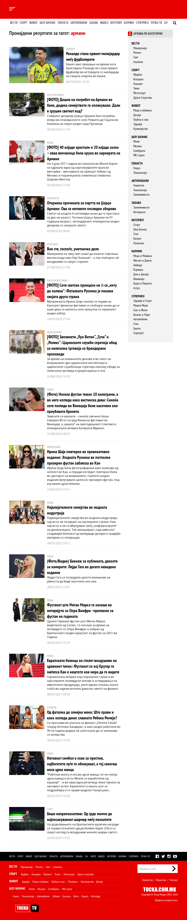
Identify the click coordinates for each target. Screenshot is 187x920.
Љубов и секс (141, 119)
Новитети (138, 185)
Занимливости (141, 194)
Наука (136, 168)
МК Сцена (138, 155)
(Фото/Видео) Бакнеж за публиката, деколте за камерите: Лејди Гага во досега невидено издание (82, 566)
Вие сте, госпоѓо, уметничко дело (73, 249)
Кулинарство (140, 129)
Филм (136, 141)
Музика (137, 146)
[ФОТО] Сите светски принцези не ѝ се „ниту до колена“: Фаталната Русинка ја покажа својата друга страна (81, 290)
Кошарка (138, 79)
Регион (137, 52)
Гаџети (137, 328)
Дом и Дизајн (141, 274)
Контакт (174, 880)
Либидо (137, 265)
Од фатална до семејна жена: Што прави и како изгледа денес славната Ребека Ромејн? (82, 715)
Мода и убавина (142, 110)
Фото (93, 856)
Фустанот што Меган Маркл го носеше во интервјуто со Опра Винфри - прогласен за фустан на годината (80, 610)
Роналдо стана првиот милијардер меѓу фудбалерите (93, 56)
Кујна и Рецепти (142, 283)
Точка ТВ (156, 23)
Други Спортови (142, 97)
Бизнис (137, 238)
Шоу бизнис (48, 23)
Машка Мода (140, 305)
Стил (135, 234)
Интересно (139, 212)
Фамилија (138, 279)
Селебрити (139, 151)
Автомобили (79, 23)
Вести (14, 23)
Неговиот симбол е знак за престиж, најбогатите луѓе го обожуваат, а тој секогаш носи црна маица (82, 763)
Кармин (129, 23)
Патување (73, 881)
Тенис (136, 88)
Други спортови (86, 874)
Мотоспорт (139, 93)
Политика (138, 243)
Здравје (137, 124)
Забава (93, 23)
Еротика (66, 896)
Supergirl (138, 333)
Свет (135, 57)
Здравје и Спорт (142, 301)
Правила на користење (166, 900)
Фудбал (137, 74)
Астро (136, 288)
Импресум (147, 880)
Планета (63, 23)
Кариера (138, 270)
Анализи (138, 62)
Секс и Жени (140, 310)
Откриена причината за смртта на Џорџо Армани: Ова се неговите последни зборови (81, 205)
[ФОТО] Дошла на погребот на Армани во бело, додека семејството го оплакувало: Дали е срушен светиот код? (83, 105)
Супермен (142, 23)
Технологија (140, 173)
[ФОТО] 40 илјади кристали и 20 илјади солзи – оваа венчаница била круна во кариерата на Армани (83, 152)
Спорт (23, 23)
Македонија (140, 48)
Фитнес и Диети (142, 260)
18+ (166, 23)
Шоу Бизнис (140, 229)
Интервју (116, 23)
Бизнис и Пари (141, 315)
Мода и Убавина (142, 256)
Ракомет (138, 84)
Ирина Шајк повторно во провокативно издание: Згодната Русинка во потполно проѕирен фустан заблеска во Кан (78, 457)
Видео (104, 23)
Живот (33, 23)
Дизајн (137, 115)
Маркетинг (161, 880)
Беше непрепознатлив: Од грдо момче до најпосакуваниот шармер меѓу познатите (79, 816)
